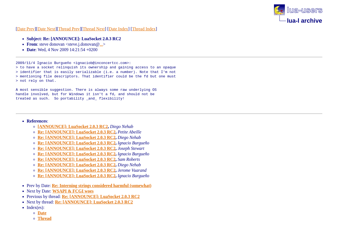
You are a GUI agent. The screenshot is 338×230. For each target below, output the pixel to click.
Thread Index (144, 29)
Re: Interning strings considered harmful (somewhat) (101, 185)
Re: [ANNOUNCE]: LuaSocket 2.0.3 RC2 (76, 132)
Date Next (46, 29)
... (101, 44)
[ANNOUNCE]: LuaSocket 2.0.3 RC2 (73, 126)
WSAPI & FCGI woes (73, 191)
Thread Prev (69, 29)
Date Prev (26, 29)
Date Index (118, 29)
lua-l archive (304, 20)
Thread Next (94, 29)
